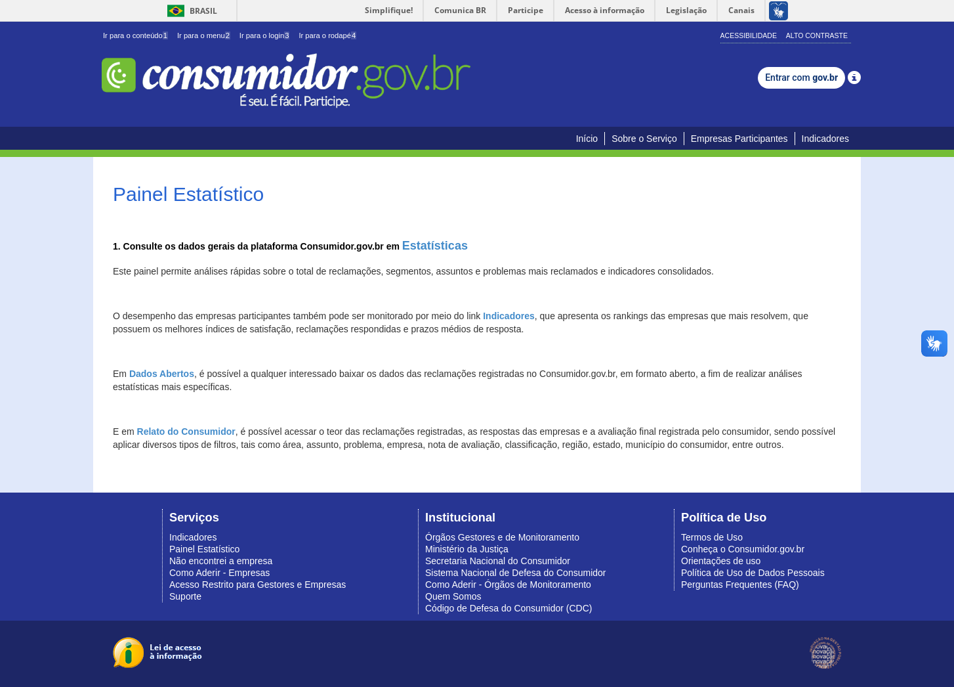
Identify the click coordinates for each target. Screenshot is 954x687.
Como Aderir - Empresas (219, 572)
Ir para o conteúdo (135, 35)
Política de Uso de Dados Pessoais (753, 572)
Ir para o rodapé (327, 35)
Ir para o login (264, 35)
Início (587, 138)
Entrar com (801, 77)
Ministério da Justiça (466, 549)
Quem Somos (453, 596)
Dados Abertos (161, 373)
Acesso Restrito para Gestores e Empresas (257, 584)
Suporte (185, 596)
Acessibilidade (748, 35)
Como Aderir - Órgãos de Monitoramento (508, 584)
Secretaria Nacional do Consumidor (497, 561)
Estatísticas (435, 245)
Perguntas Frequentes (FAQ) (740, 584)
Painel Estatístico (204, 549)
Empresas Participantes (739, 138)
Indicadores (825, 138)
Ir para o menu (203, 35)
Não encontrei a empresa (220, 561)
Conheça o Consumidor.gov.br (742, 549)
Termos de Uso (712, 537)
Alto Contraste (817, 35)
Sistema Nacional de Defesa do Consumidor (515, 572)
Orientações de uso (720, 561)
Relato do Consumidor (186, 431)
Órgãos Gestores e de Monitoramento (502, 537)
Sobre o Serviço (644, 138)
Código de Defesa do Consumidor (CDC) (508, 608)
